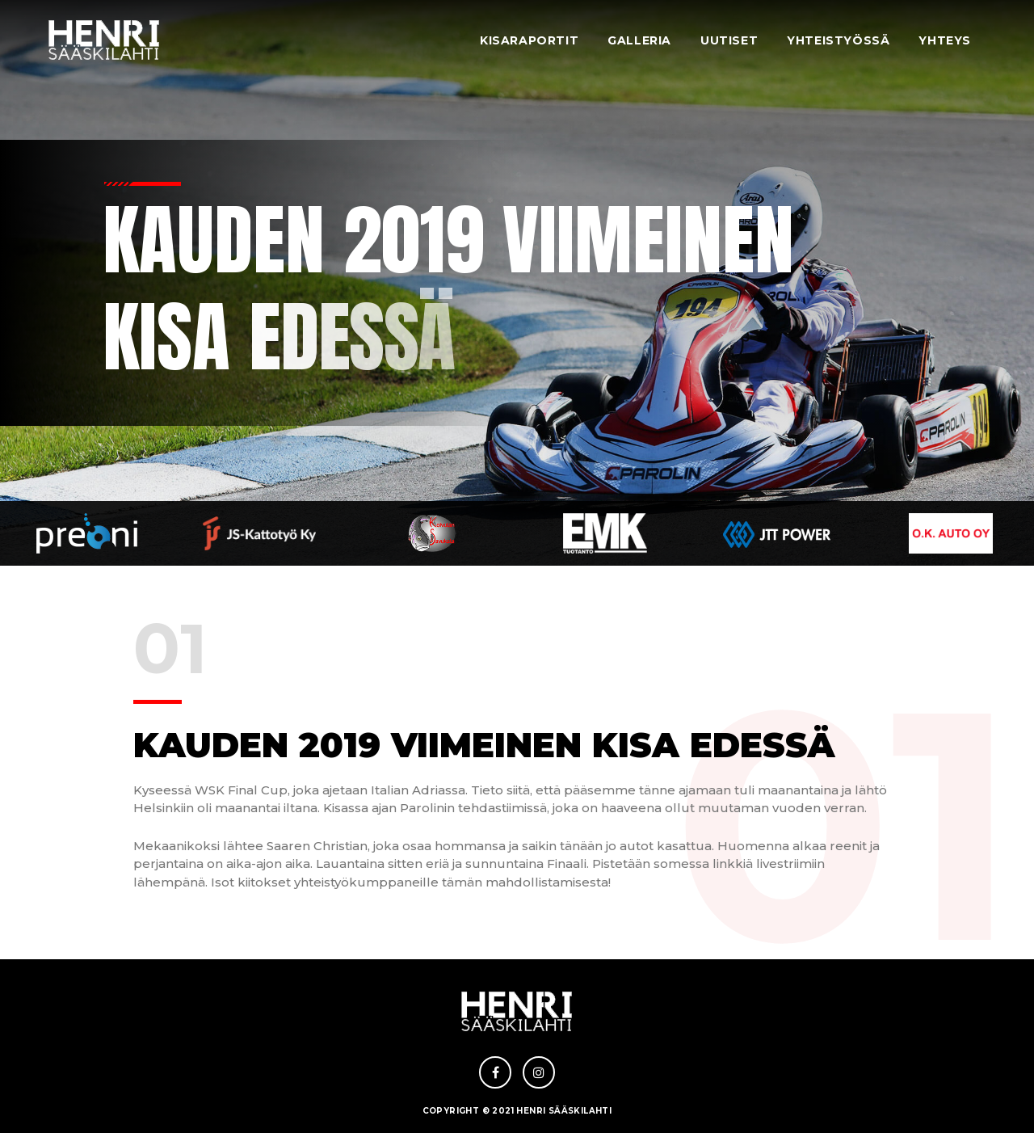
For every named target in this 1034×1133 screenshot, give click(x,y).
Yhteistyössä (838, 40)
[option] (86, 533)
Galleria (639, 40)
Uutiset (729, 40)
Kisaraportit (529, 40)
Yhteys (944, 40)
